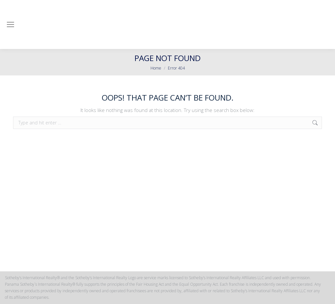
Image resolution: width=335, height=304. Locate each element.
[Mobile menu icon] (10, 24)
